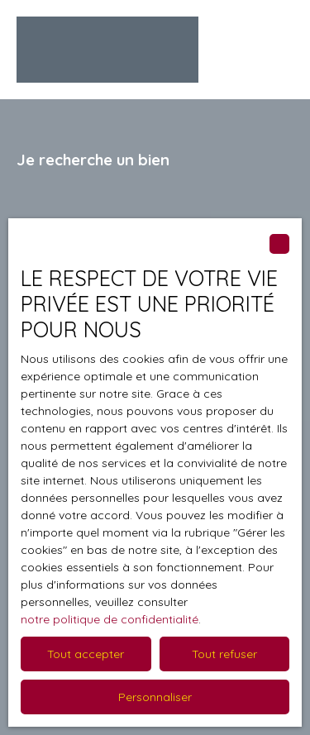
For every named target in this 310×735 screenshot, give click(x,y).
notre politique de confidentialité (109, 619)
